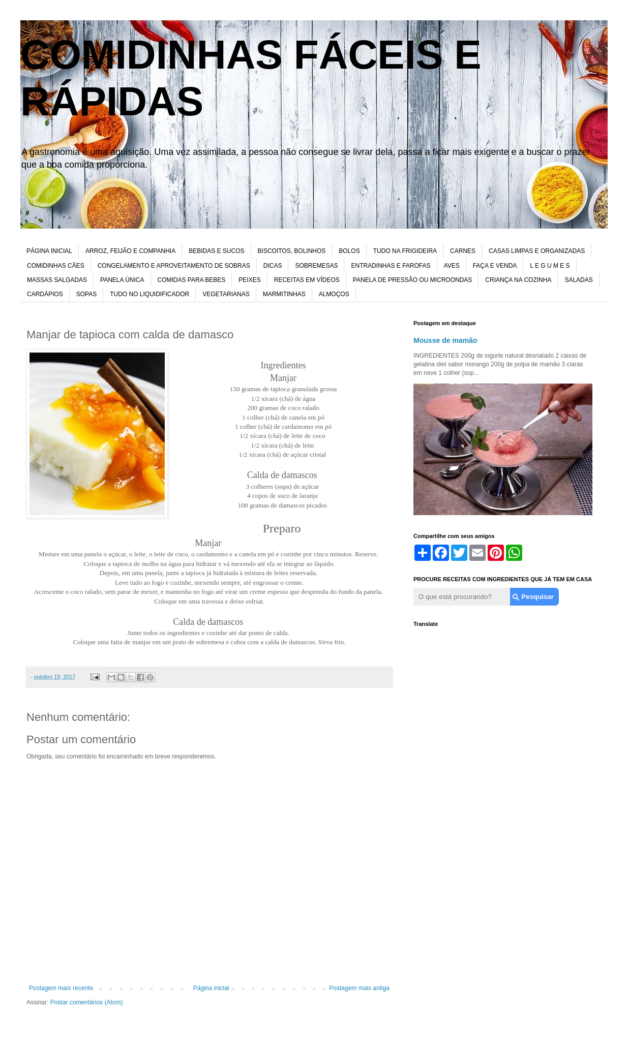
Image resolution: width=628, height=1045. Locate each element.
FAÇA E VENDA (495, 265)
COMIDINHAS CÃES (55, 265)
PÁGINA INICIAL (49, 251)
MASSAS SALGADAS (57, 279)
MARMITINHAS (284, 294)
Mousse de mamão (445, 340)
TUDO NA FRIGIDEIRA (405, 251)
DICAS (272, 265)
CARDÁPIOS (45, 294)
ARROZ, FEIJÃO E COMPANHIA (130, 251)
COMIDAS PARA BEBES (192, 279)
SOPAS (86, 294)
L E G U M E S (550, 265)
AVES (452, 265)
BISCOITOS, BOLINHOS (292, 251)
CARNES (462, 251)
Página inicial (211, 988)
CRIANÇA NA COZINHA (518, 279)
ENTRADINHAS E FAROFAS (390, 265)
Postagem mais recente (61, 988)
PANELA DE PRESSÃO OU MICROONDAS (412, 279)
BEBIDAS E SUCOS (216, 251)
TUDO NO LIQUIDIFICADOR (149, 294)
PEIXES (249, 279)
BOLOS (349, 251)
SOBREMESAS (316, 265)
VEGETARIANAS (225, 294)
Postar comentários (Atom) (86, 1002)
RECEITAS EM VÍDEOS (307, 279)
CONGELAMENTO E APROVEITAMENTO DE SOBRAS (174, 265)
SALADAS (578, 279)
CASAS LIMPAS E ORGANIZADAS (537, 251)
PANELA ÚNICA (122, 279)
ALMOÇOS (334, 294)
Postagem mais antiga (359, 988)
